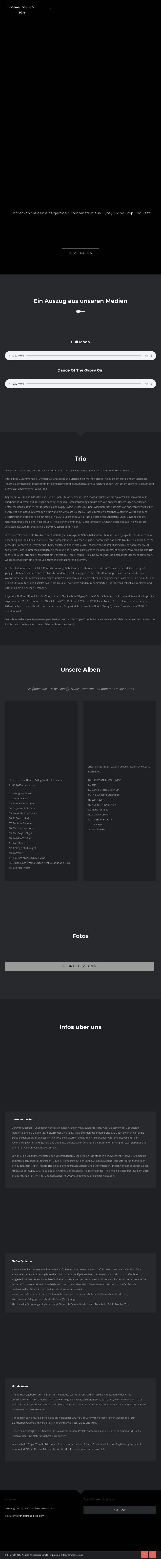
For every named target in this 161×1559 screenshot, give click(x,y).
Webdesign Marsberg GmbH (35, 1555)
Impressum (55, 1555)
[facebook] (144, 1554)
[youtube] (152, 1554)
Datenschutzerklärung (72, 1555)
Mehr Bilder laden (80, 966)
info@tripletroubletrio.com (28, 1515)
